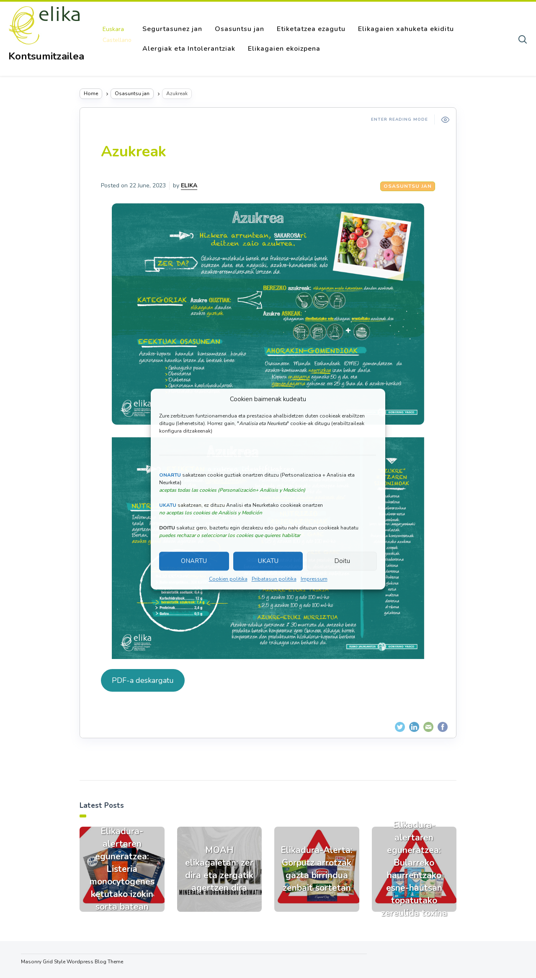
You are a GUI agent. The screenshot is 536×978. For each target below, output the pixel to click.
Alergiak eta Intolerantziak (188, 48)
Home (91, 93)
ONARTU (194, 561)
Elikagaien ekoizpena (284, 48)
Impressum (314, 579)
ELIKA (189, 185)
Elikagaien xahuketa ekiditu (406, 29)
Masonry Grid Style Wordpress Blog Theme (72, 961)
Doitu (342, 561)
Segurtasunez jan (172, 29)
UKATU (268, 561)
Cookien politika (228, 579)
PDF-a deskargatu (143, 680)
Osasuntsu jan (239, 29)
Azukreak (133, 151)
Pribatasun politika (274, 579)
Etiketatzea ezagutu (311, 29)
